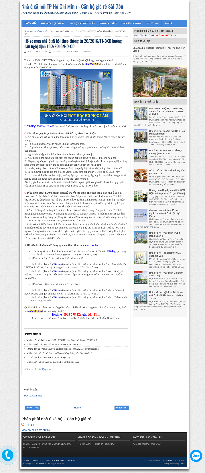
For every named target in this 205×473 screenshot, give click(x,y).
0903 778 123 (45, 460)
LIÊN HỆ (168, 23)
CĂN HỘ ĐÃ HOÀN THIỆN (82, 23)
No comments (83, 52)
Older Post (121, 407)
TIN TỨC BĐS (152, 23)
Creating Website (168, 460)
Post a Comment (33, 395)
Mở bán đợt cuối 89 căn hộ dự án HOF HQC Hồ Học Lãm (53, 362)
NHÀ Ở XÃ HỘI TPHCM (52, 23)
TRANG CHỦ (29, 23)
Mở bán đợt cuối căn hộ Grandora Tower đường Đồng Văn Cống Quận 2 (59, 353)
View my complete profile (35, 429)
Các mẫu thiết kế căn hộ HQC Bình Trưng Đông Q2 (50, 357)
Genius (35, 460)
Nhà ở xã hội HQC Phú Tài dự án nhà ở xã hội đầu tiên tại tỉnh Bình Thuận (166, 295)
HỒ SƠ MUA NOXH (131, 23)
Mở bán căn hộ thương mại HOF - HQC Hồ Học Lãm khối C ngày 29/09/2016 (62, 340)
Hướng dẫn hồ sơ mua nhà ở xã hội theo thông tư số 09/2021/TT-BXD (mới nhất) (63, 349)
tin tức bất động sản (39, 31)
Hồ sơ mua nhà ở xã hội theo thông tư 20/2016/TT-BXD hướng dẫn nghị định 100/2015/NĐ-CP (73, 43)
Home (26, 31)
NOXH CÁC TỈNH (108, 23)
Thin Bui (29, 424)
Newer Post (33, 407)
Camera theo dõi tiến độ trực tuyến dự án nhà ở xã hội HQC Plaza (164, 213)
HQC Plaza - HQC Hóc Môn (63, 460)
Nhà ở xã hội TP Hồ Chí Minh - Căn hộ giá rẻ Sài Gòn (72, 6)
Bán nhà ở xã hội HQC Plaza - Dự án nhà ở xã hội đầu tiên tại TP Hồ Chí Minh (166, 111)
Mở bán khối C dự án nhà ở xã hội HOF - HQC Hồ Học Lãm (54, 344)
